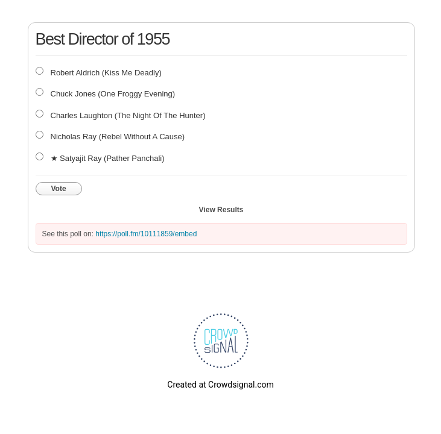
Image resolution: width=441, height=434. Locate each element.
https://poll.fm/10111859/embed (146, 234)
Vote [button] (58, 188)
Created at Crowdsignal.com (220, 384)
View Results (221, 210)
